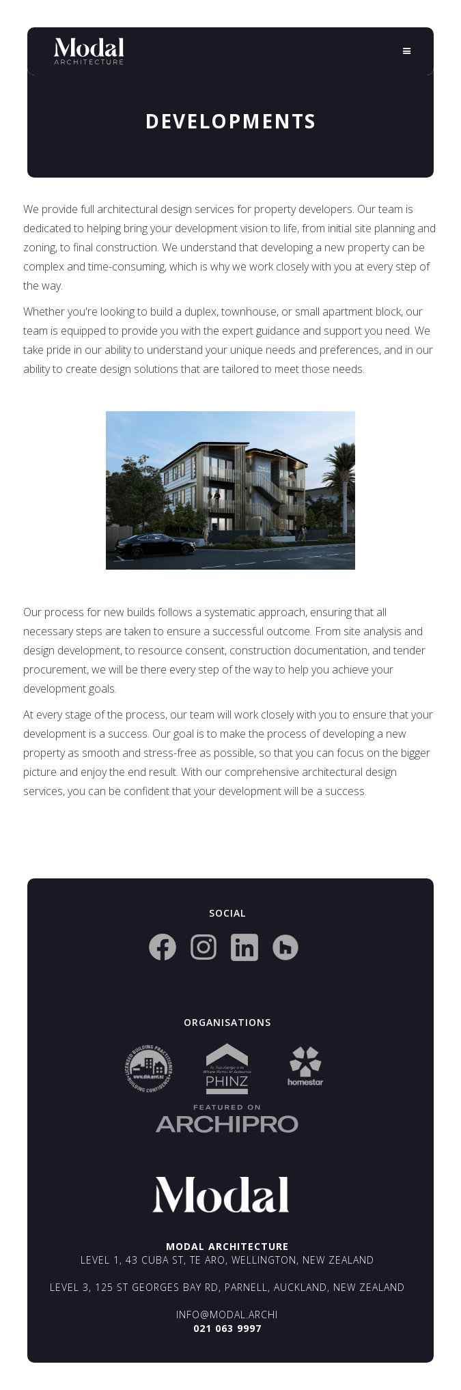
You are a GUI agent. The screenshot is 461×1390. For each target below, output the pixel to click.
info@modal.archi (227, 1314)
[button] (407, 51)
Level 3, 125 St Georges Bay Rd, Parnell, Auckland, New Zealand (227, 1287)
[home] (89, 51)
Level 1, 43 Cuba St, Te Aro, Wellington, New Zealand (227, 1259)
